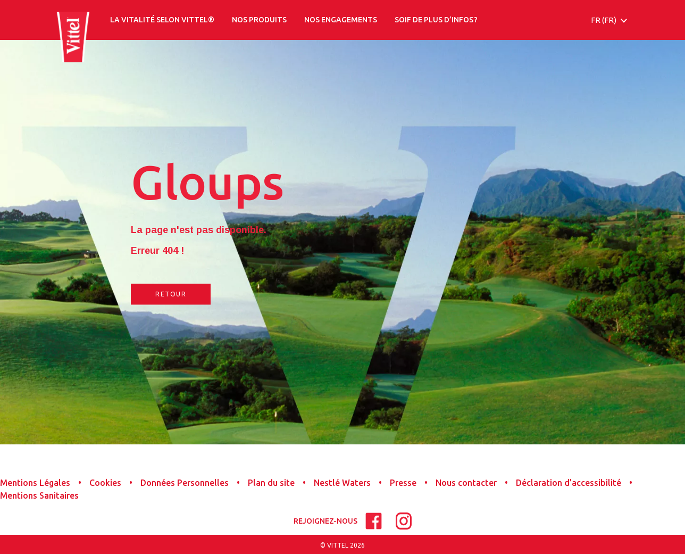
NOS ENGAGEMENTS (340, 19)
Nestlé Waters (342, 482)
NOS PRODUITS (259, 19)
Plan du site (271, 482)
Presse (403, 482)
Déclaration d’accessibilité (568, 482)
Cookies (105, 482)
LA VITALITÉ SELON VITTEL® (162, 19)
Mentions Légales (35, 482)
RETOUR (170, 294)
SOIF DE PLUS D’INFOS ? (436, 19)
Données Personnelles (184, 482)
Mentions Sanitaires (39, 495)
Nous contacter (466, 482)
